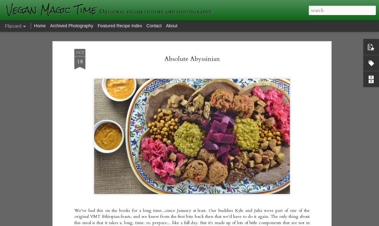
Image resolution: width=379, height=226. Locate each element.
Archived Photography (71, 25)
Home (39, 25)
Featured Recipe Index (120, 25)
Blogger (280, 222)
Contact (154, 25)
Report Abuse (298, 222)
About (172, 25)
